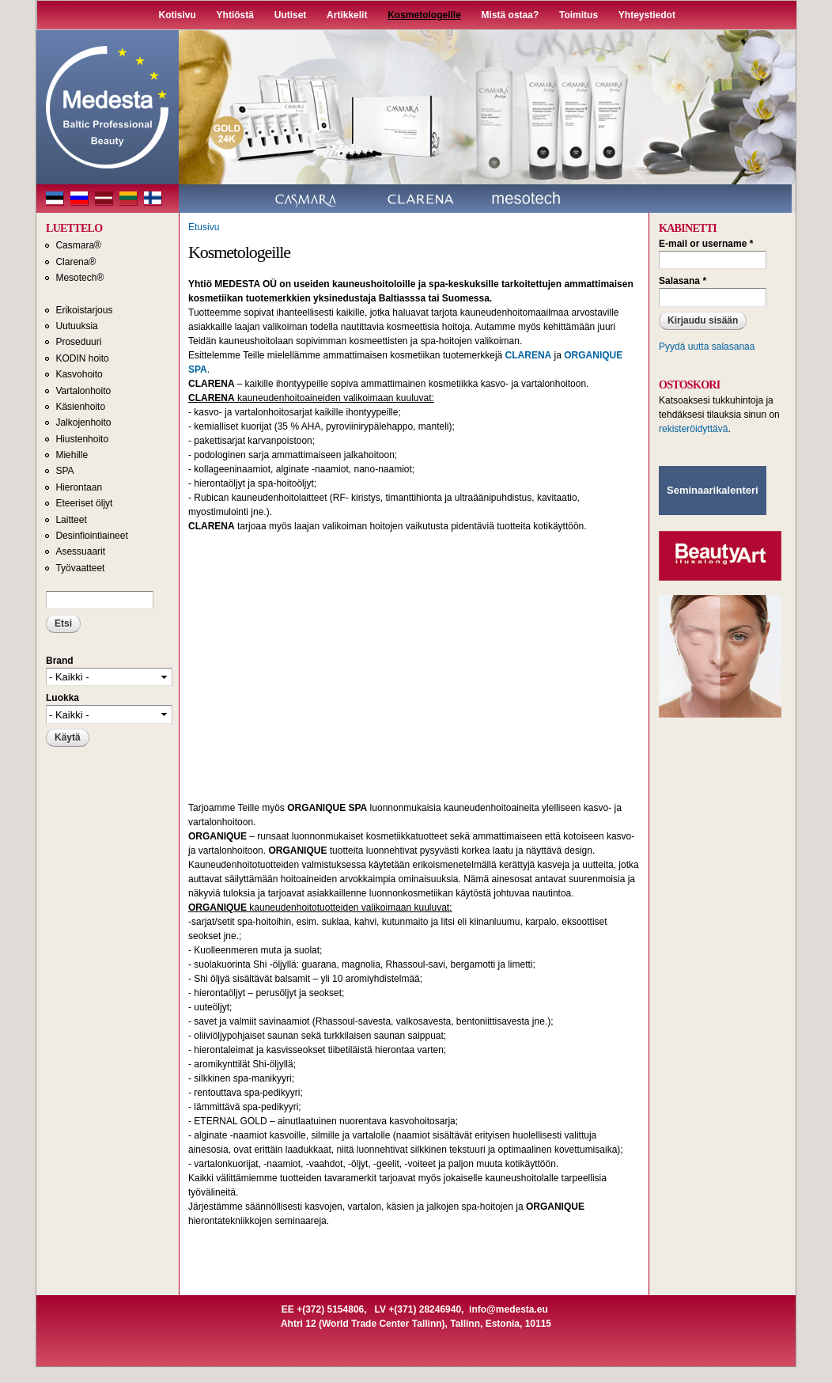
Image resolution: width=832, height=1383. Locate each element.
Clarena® (75, 261)
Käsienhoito (80, 406)
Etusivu (203, 227)
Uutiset (290, 15)
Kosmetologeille (424, 15)
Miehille (71, 454)
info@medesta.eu (508, 1309)
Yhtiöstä (235, 15)
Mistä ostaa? (510, 15)
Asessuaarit (80, 551)
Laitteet (70, 519)
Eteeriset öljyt (83, 503)
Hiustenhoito (81, 439)
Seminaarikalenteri (712, 490)
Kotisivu (177, 15)
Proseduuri (78, 341)
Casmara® (78, 245)
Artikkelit (347, 15)
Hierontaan (78, 487)
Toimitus (578, 15)
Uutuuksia (76, 326)
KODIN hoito (81, 358)
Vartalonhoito (83, 390)
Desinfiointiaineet (91, 535)
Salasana (682, 280)
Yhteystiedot (646, 15)
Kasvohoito (78, 374)
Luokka (62, 697)
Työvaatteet (79, 568)
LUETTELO (74, 228)
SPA (64, 470)
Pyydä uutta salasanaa (706, 346)
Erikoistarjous (83, 310)
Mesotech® (79, 277)
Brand (60, 660)
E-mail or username (706, 243)
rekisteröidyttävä (693, 428)
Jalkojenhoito (83, 422)
